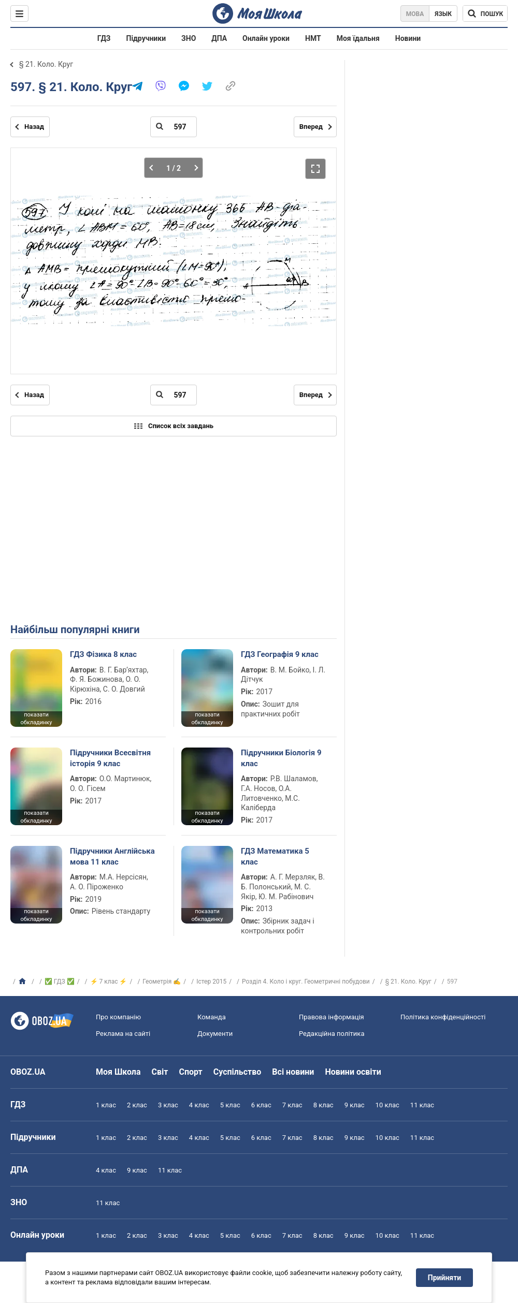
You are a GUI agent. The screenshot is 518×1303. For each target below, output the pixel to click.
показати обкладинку (36, 718)
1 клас (106, 1105)
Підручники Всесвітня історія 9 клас (110, 758)
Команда (211, 1017)
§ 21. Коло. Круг (46, 64)
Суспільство (237, 1072)
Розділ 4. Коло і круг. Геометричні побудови (306, 981)
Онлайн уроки (266, 38)
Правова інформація (331, 1017)
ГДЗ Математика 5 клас (275, 856)
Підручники (146, 38)
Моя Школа (118, 1072)
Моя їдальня (358, 38)
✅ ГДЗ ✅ (60, 981)
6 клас (261, 1105)
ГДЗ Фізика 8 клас (103, 654)
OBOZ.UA (28, 1072)
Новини (408, 38)
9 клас (354, 1105)
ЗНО (188, 38)
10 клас (387, 1105)
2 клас (137, 1105)
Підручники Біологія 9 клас (281, 758)
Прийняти (444, 1277)
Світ (160, 1072)
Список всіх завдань (173, 426)
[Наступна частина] (193, 168)
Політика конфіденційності (442, 1017)
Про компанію (118, 1017)
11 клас (422, 1105)
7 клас (292, 1105)
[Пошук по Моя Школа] (485, 13)
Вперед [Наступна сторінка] (311, 126)
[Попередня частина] (154, 168)
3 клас (168, 1105)
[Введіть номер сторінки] (173, 126)
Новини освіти (353, 1072)
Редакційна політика (331, 1033)
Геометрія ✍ (161, 981)
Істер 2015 (211, 981)
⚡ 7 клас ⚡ (108, 981)
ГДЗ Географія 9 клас (280, 654)
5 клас (230, 1105)
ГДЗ (104, 38)
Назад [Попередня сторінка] (34, 126)
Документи (215, 1033)
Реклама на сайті (123, 1033)
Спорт (190, 1072)
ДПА (219, 38)
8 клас (323, 1105)
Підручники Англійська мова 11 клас (112, 856)
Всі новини (293, 1072)
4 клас (199, 1105)
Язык (443, 14)
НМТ (313, 38)
